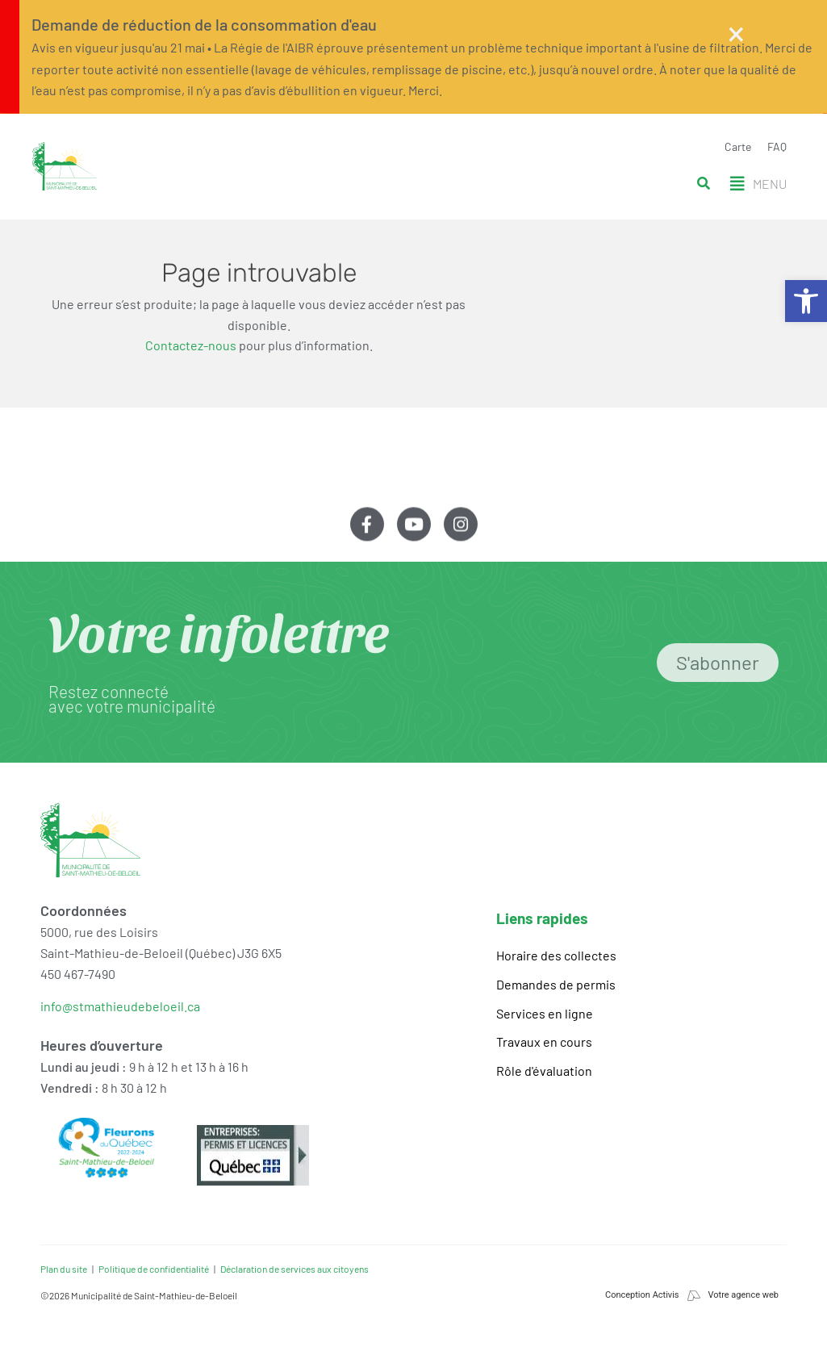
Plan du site (63, 1268)
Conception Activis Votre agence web (692, 1295)
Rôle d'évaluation (544, 1070)
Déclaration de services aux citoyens (294, 1268)
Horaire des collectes (556, 955)
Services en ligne (544, 1013)
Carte (738, 146)
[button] (758, 184)
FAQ (777, 146)
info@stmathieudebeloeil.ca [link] (120, 1006)
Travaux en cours (544, 1041)
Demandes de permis (556, 984)
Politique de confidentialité (153, 1268)
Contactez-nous (190, 345)
